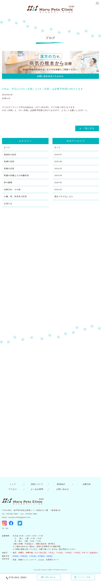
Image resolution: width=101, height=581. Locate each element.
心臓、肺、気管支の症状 (15, 196)
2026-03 (58, 182)
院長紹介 (61, 484)
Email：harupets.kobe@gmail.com (16, 517)
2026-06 (58, 161)
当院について (37, 484)
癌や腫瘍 (8, 182)
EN (7, 528)
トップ (13, 484)
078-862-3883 (18, 577)
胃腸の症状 (9, 168)
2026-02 (58, 189)
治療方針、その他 (12, 189)
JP (3, 528)
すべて (7, 148)
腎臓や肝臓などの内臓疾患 (16, 175)
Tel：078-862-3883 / (10, 514)
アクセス (13, 489)
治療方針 (87, 484)
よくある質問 (37, 489)
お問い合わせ (62, 489)
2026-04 (58, 175)
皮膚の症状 (9, 161)
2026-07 (58, 155)
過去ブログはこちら (63, 196)
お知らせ (8, 203)
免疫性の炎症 (10, 155)
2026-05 (58, 168)
